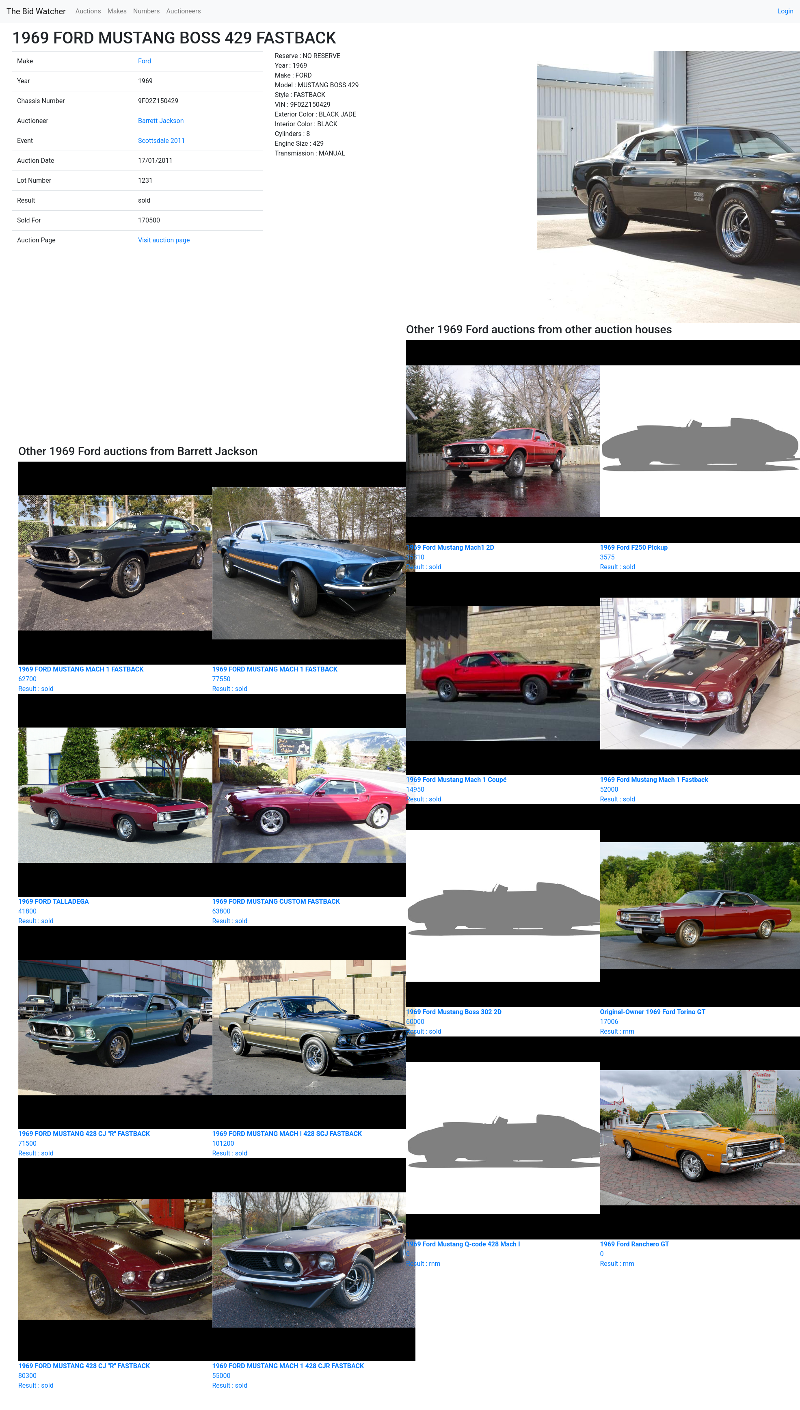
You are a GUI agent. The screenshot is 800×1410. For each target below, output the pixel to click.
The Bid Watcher (36, 11)
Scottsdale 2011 (161, 141)
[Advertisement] (206, 383)
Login (786, 11)
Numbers (146, 11)
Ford (144, 61)
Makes (117, 11)
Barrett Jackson (161, 121)
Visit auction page (164, 240)
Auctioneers (183, 11)
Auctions (88, 11)
